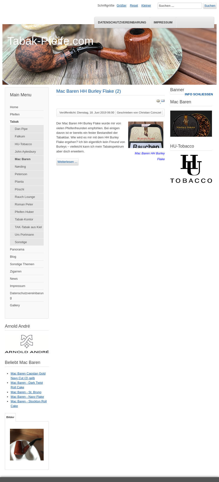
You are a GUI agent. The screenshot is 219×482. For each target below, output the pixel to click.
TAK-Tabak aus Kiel (28, 227)
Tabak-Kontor (24, 219)
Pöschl (19, 189)
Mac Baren (23, 159)
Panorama (17, 249)
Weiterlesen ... (67, 162)
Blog (13, 256)
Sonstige (21, 242)
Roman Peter (24, 204)
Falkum (20, 136)
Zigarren (16, 271)
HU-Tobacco (23, 144)
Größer (122, 5)
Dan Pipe (21, 129)
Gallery (15, 305)
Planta (19, 181)
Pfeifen (15, 114)
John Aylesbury (25, 151)
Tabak (14, 121)
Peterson (21, 174)
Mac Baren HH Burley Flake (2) (88, 91)
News (14, 278)
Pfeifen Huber (24, 212)
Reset (134, 5)
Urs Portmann (24, 234)
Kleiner (146, 5)
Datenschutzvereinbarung (122, 22)
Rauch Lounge (25, 197)
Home (14, 107)
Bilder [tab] (10, 417)
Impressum (163, 22)
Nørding (20, 166)
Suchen (209, 6)
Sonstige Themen (22, 264)
